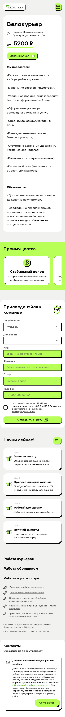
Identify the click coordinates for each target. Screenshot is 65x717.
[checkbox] (5, 407)
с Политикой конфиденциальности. (31, 685)
